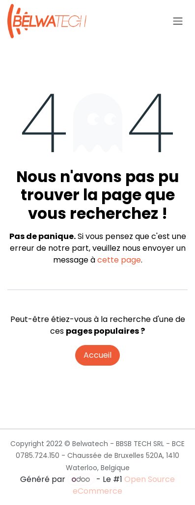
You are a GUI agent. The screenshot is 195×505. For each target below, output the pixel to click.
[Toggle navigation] (178, 21)
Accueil (97, 355)
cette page (119, 260)
